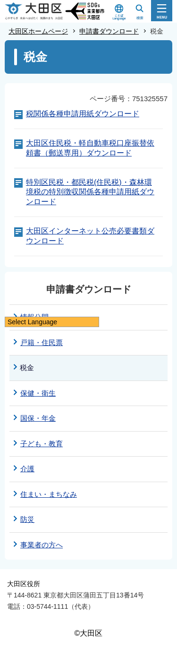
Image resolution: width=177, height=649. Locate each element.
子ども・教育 (41, 444)
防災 (27, 519)
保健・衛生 (38, 393)
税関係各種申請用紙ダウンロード (82, 114)
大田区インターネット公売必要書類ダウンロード (90, 236)
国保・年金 (38, 418)
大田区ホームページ (38, 31)
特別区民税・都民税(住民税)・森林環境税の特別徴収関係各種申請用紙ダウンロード (90, 192)
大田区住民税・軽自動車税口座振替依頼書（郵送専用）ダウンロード (90, 148)
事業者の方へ (41, 545)
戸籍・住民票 (41, 342)
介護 (27, 469)
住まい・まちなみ (48, 494)
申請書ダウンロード (109, 31)
